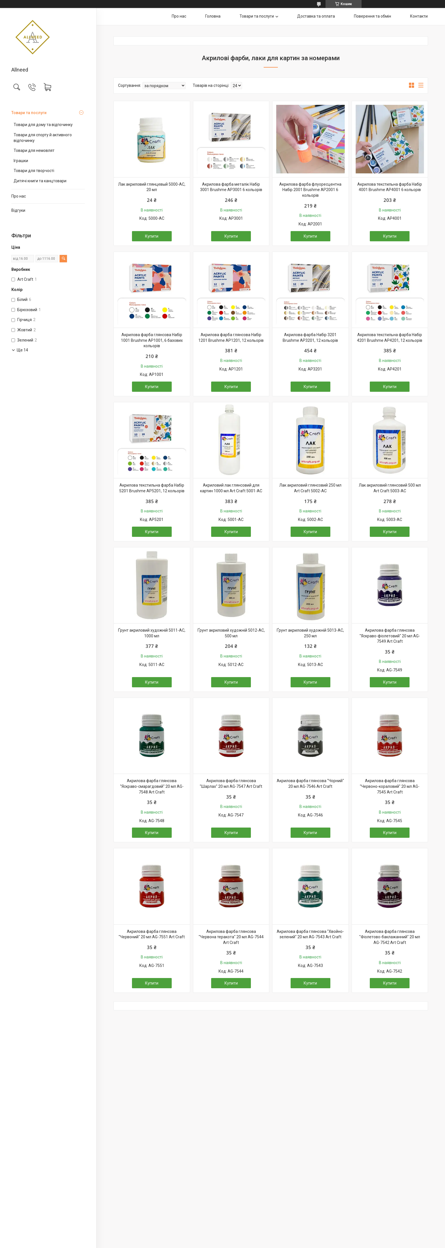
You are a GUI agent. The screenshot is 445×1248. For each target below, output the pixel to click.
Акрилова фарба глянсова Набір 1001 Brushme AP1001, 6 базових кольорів (152, 340)
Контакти (419, 16)
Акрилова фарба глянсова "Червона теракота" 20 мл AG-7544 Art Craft (231, 937)
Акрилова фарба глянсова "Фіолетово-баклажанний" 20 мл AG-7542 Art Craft (389, 937)
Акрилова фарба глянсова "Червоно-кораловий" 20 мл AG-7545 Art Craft (389, 786)
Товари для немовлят (34, 150)
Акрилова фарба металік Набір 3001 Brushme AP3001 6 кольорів (231, 187)
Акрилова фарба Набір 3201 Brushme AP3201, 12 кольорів (310, 337)
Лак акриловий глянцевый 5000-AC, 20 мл (151, 187)
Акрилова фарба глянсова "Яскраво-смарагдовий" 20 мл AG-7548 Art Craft (152, 786)
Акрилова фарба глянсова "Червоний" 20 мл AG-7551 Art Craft (152, 934)
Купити (151, 236)
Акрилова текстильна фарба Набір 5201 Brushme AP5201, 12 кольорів (151, 488)
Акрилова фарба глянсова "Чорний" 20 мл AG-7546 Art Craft (310, 783)
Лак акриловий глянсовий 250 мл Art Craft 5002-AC (310, 488)
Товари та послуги (29, 112)
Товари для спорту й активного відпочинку (43, 138)
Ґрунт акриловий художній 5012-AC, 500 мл (231, 633)
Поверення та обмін (372, 16)
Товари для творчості (34, 170)
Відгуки (18, 210)
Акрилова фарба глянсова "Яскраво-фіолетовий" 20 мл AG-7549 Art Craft (390, 636)
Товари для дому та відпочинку (43, 124)
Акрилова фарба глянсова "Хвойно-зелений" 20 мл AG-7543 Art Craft (310, 934)
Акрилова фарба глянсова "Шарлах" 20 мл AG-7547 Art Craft (231, 783)
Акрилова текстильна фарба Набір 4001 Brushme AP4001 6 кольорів (389, 187)
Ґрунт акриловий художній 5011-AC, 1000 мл (151, 633)
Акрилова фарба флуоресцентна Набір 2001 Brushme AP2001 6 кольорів (310, 190)
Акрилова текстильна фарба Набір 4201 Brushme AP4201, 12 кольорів (389, 337)
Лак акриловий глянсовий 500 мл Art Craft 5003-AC (390, 488)
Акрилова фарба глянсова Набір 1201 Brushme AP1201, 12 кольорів (231, 337)
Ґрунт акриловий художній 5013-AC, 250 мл (310, 633)
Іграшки (21, 160)
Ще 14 (22, 350)
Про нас (18, 196)
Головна (213, 16)
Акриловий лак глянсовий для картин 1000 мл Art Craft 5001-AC (231, 488)
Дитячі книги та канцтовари (40, 181)
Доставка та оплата (316, 16)
